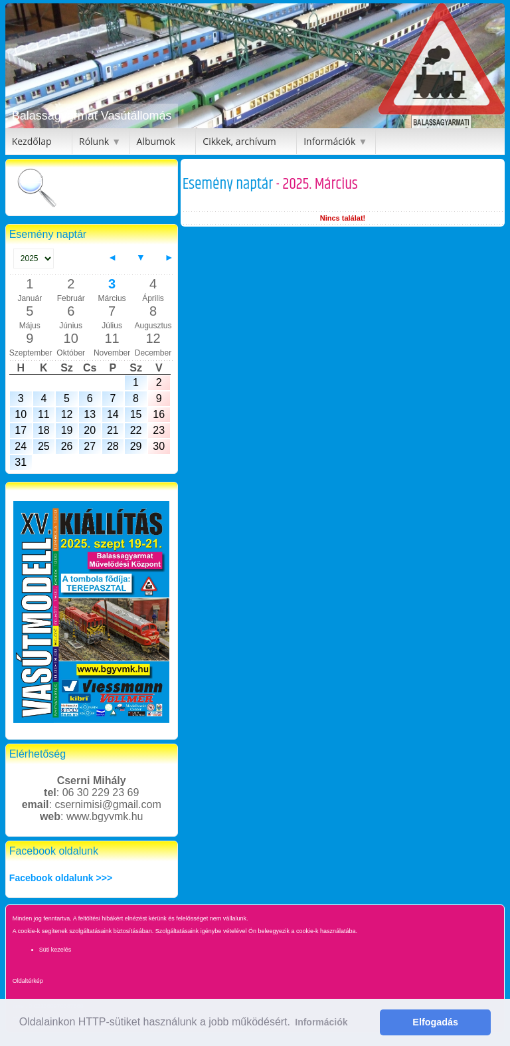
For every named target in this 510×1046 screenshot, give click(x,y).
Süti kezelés (55, 949)
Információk (329, 141)
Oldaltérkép (28, 981)
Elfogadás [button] (435, 1022)
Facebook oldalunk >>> (60, 878)
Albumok (156, 141)
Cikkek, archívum (239, 141)
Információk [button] (321, 1022)
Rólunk (94, 141)
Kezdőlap (32, 141)
